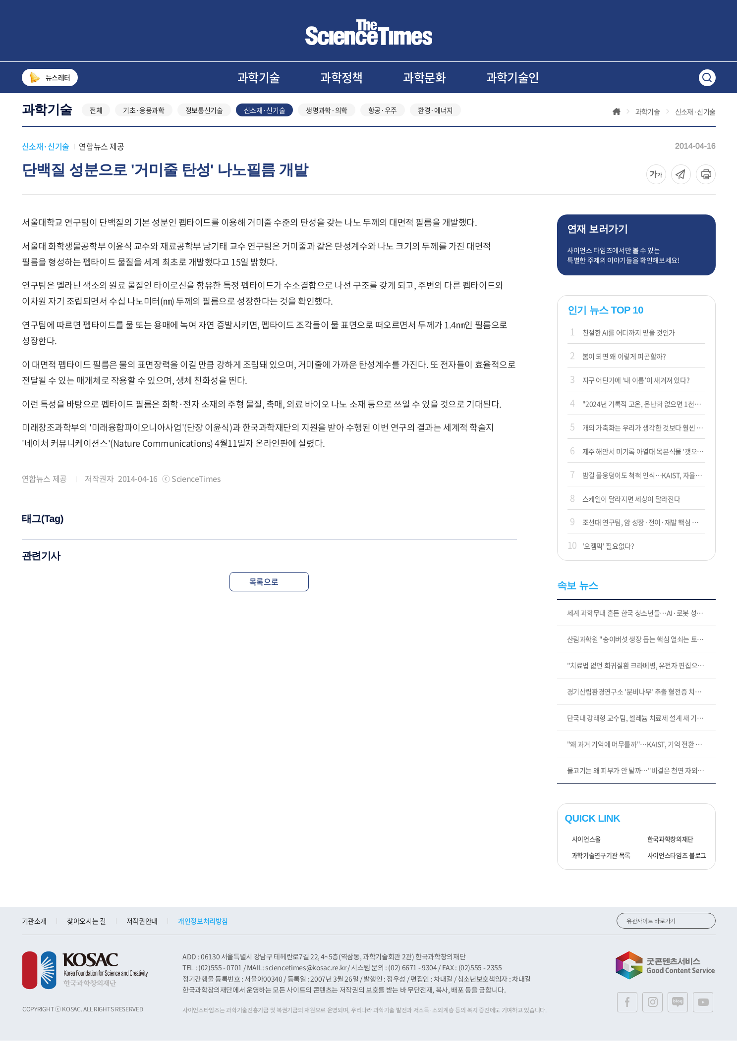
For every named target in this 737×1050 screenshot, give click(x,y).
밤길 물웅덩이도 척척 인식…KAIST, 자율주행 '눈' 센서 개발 (643, 484)
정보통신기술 (204, 120)
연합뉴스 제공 (101, 156)
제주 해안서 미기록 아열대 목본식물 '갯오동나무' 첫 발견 (643, 461)
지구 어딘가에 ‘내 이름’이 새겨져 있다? (636, 390)
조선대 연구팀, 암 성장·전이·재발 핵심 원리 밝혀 (643, 532)
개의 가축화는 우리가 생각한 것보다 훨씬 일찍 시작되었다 (643, 437)
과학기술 (258, 77)
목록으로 (269, 591)
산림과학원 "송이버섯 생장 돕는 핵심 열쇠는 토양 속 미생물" (641, 649)
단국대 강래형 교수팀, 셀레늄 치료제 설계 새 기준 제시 (641, 728)
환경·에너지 (435, 120)
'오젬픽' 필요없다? (608, 556)
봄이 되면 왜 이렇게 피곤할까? (624, 366)
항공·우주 (382, 120)
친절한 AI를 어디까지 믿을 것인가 (628, 342)
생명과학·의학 (326, 120)
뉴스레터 (50, 77)
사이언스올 (583, 849)
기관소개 (34, 931)
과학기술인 (512, 77)
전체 (96, 120)
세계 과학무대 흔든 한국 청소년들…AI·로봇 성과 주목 (641, 623)
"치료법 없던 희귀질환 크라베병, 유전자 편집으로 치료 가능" (641, 675)
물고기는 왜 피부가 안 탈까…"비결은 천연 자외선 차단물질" (641, 780)
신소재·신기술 (264, 120)
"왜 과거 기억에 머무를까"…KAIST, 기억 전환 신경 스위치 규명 (641, 754)
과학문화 (424, 77)
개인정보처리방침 (203, 931)
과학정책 (341, 77)
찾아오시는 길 (86, 931)
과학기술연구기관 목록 (597, 865)
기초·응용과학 (144, 120)
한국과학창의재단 (666, 849)
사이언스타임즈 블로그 (673, 865)
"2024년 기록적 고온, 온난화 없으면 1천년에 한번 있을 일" (643, 414)
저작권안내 (142, 931)
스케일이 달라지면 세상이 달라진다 (631, 508)
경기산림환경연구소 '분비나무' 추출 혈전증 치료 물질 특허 (641, 701)
